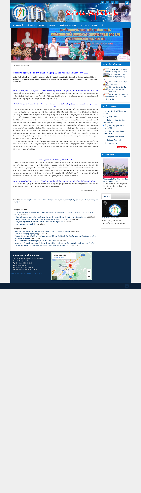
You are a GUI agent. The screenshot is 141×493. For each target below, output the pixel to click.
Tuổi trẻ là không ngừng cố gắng (26, 437)
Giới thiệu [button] (30, 25)
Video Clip (106, 196)
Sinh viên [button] (85, 25)
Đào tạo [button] (52, 25)
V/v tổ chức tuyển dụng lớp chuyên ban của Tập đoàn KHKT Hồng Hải (115, 97)
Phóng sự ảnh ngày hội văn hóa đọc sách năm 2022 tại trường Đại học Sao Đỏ (42, 435)
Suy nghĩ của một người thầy (26, 428)
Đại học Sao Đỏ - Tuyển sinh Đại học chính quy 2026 (114, 77)
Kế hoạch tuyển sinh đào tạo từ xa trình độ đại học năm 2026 (118, 89)
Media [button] (95, 25)
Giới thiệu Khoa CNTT (110, 218)
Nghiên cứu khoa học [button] (68, 25)
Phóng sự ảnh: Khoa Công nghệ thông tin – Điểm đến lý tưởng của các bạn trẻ (43, 423)
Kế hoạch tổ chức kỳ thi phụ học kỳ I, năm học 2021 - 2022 (35, 444)
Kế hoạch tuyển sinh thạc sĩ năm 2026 (118, 83)
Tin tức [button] (41, 25)
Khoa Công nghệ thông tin (34, 477)
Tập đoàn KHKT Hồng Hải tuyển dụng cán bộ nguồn (118, 71)
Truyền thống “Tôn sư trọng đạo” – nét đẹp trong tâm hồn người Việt (39, 425)
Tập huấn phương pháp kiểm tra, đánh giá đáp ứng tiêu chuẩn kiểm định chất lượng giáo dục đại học (51, 421)
